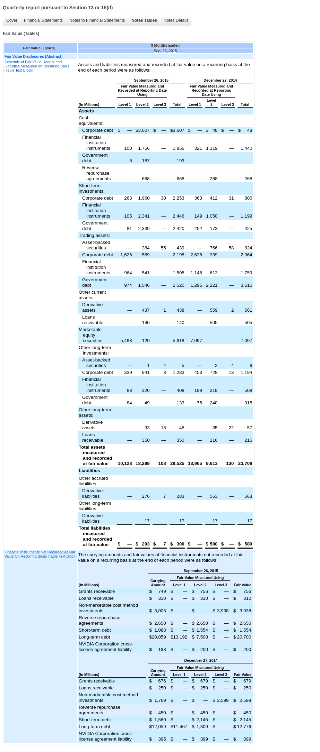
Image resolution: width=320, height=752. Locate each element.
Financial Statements (43, 20)
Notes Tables (144, 20)
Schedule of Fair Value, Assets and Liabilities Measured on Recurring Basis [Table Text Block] (37, 66)
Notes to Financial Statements (97, 20)
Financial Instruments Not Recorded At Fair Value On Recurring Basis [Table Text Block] (41, 554)
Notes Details (176, 20)
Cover (11, 20)
